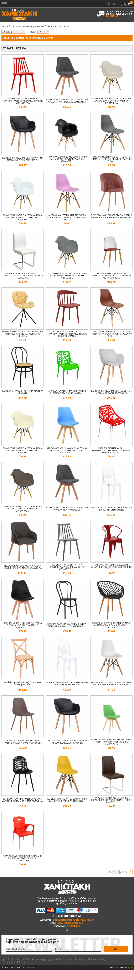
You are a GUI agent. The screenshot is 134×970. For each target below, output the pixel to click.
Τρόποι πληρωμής (75, 959)
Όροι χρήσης (44, 959)
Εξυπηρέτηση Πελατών (13, 962)
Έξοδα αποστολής (97, 959)
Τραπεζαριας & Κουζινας (58, 26)
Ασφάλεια (58, 959)
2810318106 (112, 16)
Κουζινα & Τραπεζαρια (21, 26)
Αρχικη (4, 26)
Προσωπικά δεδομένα (23, 959)
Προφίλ (5, 959)
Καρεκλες (39, 26)
